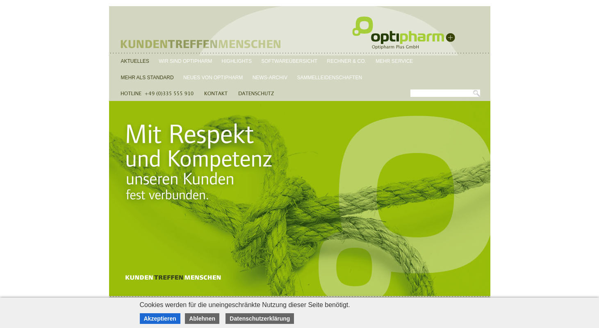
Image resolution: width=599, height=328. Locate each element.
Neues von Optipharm (213, 77)
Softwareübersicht (289, 61)
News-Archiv (270, 77)
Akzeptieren (160, 318)
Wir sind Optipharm (185, 61)
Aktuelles (135, 61)
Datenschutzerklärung (260, 318)
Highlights (237, 61)
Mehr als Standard (147, 77)
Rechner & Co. (346, 61)
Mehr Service (394, 61)
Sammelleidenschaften (329, 77)
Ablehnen (202, 318)
